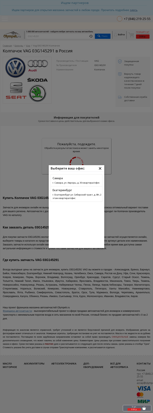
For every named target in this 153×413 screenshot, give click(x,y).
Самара (58, 178)
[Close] (100, 168)
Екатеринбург (62, 190)
